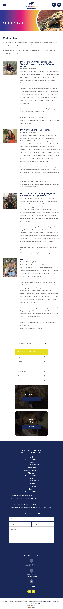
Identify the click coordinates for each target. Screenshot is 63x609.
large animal (22, 371)
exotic (19, 366)
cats (19, 381)
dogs (19, 357)
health (20, 376)
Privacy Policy (28, 603)
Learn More (31, 399)
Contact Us (31, 427)
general (20, 362)
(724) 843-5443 (31, 577)
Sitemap (37, 603)
